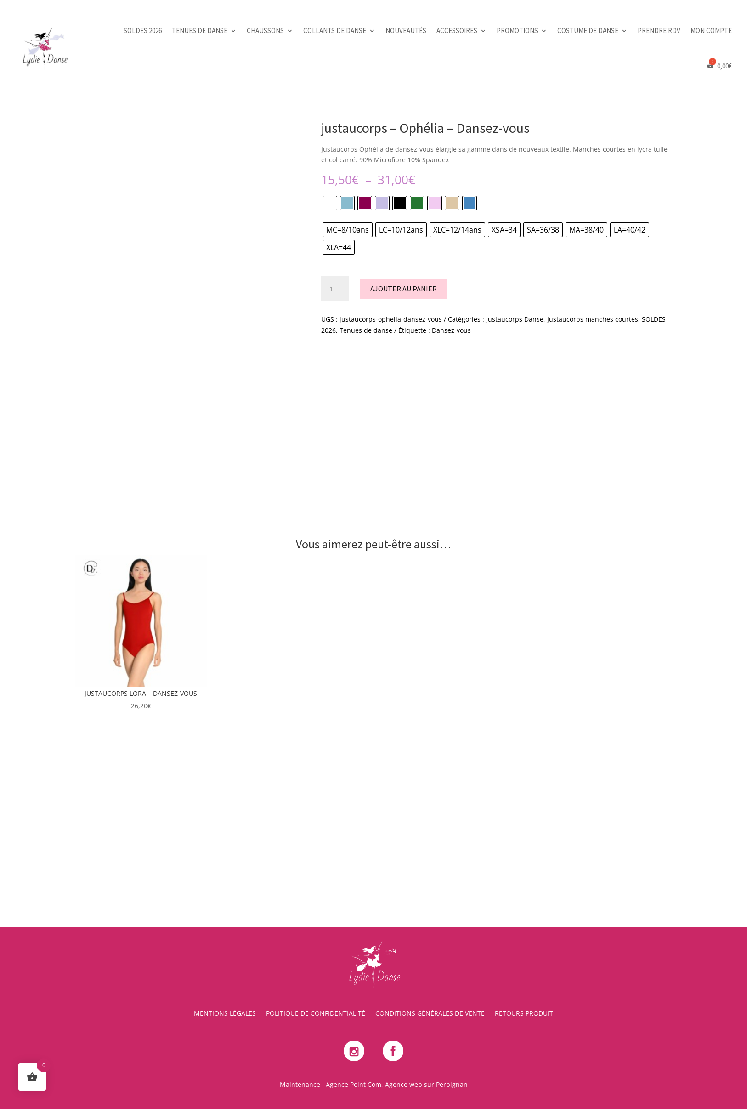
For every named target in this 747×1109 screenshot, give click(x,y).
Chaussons (265, 30)
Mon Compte (711, 30)
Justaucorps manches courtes (592, 319)
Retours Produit (524, 1014)
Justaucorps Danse (514, 319)
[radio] (330, 203)
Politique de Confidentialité (315, 1014)
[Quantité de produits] (335, 289)
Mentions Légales (225, 1014)
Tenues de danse (199, 30)
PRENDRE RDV (659, 30)
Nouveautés (405, 30)
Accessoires (456, 30)
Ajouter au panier (403, 288)
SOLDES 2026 (143, 30)
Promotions (517, 30)
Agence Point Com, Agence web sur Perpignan (397, 1084)
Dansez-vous (451, 330)
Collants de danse (334, 30)
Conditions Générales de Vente (430, 1014)
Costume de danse (587, 30)
